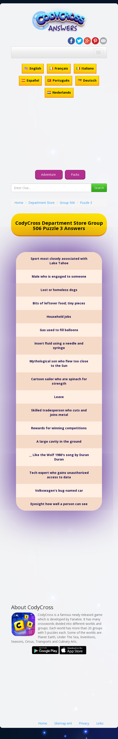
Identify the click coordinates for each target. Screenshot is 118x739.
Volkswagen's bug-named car (59, 490)
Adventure (49, 174)
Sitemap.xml (63, 723)
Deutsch (87, 80)
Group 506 (67, 202)
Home (18, 202)
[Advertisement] (59, 134)
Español (30, 80)
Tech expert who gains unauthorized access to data (59, 475)
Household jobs (59, 316)
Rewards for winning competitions (59, 428)
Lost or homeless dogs (59, 290)
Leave (59, 397)
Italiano (85, 68)
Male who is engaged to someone (59, 276)
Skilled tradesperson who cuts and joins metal (59, 412)
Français (59, 68)
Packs (75, 174)
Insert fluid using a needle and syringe (58, 345)
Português (59, 80)
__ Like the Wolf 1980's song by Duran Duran (59, 457)
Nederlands (59, 92)
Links (100, 723)
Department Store (41, 202)
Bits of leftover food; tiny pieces (59, 303)
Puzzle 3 (86, 202)
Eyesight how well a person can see (59, 504)
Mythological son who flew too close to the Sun (59, 363)
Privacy (84, 723)
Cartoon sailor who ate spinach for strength (59, 381)
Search (99, 188)
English (32, 68)
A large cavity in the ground (58, 441)
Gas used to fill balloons (59, 330)
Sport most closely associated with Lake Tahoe (59, 260)
